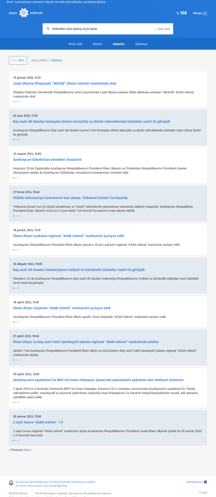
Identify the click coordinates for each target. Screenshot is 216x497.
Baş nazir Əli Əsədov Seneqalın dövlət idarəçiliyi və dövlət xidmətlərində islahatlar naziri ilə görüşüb (91, 121)
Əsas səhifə (39, 60)
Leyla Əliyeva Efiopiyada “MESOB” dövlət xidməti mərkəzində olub (64, 83)
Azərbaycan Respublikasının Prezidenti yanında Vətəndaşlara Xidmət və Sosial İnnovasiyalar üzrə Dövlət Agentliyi (55, 484)
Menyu (200, 13)
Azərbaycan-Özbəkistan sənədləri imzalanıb (47, 160)
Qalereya (141, 44)
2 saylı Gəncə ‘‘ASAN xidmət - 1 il (38, 422)
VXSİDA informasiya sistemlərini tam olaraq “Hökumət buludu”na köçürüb (70, 198)
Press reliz (75, 44)
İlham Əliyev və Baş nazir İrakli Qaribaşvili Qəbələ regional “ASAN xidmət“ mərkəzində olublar (86, 342)
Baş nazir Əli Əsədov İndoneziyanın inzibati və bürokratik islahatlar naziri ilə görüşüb (79, 270)
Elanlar (97, 44)
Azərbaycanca (195, 482)
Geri (21, 60)
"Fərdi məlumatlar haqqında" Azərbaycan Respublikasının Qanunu (73, 493)
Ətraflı (16, 101)
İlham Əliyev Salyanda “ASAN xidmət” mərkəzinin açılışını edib (62, 308)
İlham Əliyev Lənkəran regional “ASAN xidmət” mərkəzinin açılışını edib (68, 236)
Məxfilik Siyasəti (18, 493)
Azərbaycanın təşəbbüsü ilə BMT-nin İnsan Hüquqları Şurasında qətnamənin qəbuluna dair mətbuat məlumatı (98, 380)
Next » (28, 450)
